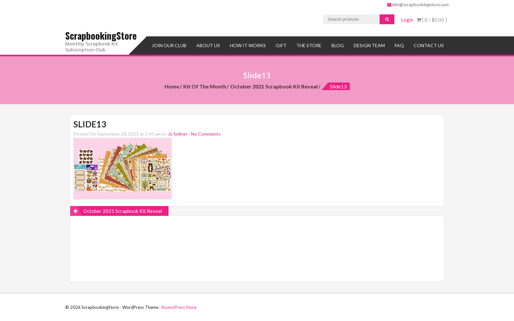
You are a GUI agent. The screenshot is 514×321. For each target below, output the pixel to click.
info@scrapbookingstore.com (418, 4)
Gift (281, 45)
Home (172, 86)
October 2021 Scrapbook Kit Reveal (274, 86)
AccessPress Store (178, 307)
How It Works (248, 45)
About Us (208, 45)
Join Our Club (169, 45)
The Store (309, 45)
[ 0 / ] (432, 20)
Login (407, 20)
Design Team (369, 45)
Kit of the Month (204, 86)
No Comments (206, 133)
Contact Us (429, 45)
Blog (337, 45)
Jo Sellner (178, 133)
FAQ (399, 45)
